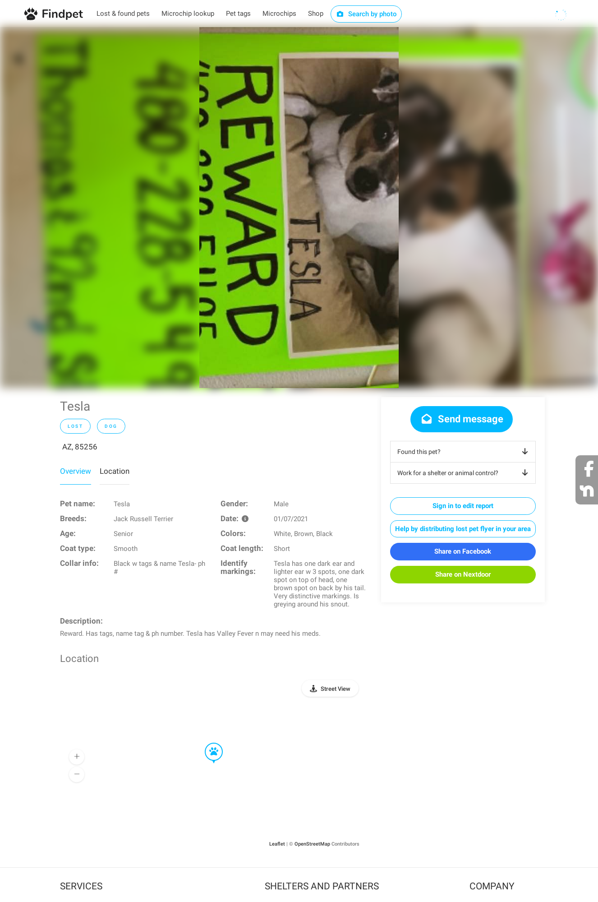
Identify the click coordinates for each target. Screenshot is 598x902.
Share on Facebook (462, 551)
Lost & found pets (123, 13)
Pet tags (238, 13)
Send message (461, 419)
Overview (75, 471)
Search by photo (366, 14)
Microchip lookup (187, 13)
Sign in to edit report (462, 506)
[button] (207, 743)
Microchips (279, 13)
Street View (335, 688)
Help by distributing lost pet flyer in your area (463, 529)
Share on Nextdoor (463, 574)
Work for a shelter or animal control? (464, 473)
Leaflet (277, 844)
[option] (299, 207)
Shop (315, 13)
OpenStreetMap (312, 844)
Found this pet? (464, 452)
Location (114, 471)
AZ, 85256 (79, 446)
